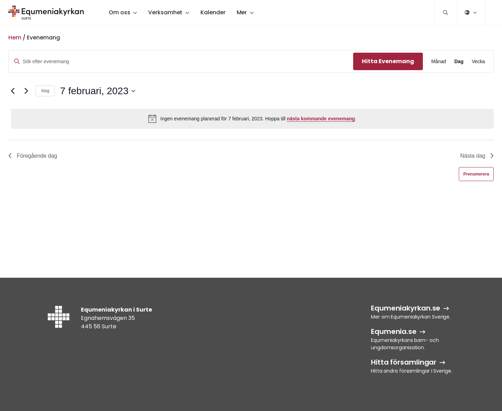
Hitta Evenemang (388, 61)
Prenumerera (476, 174)
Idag (45, 90)
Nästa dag (477, 156)
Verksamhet (165, 12)
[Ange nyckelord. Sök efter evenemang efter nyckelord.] (181, 62)
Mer (242, 12)
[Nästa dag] (26, 91)
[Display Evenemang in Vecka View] (478, 62)
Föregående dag (32, 156)
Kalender (212, 12)
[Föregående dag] (12, 91)
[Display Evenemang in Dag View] (458, 62)
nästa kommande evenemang (321, 118)
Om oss (119, 12)
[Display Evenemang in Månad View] (438, 62)
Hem (14, 37)
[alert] (252, 118)
